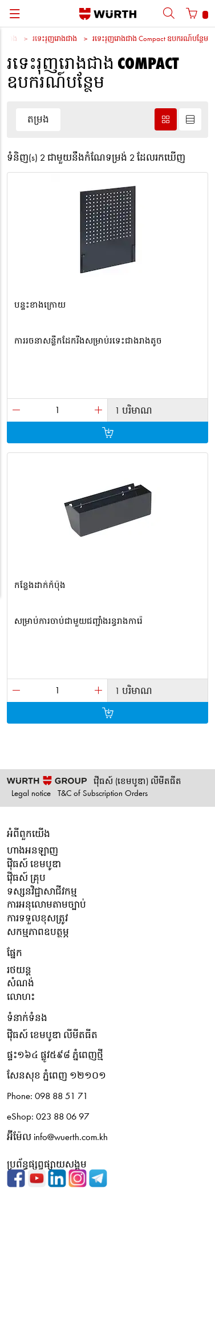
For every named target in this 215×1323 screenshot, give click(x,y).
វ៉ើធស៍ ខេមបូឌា (34, 864)
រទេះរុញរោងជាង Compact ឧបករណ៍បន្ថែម (150, 39)
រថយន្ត (19, 970)
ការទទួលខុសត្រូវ (37, 919)
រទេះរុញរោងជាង (55, 39)
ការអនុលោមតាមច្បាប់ (46, 905)
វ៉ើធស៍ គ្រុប (26, 878)
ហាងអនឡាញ (32, 851)
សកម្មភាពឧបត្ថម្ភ (38, 932)
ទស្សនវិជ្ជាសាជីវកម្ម (42, 892)
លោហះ (21, 997)
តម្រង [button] (38, 120)
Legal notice (31, 794)
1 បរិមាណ (133, 411)
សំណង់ (20, 984)
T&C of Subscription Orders (103, 794)
